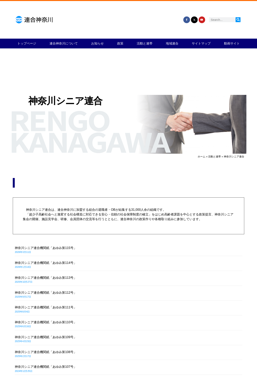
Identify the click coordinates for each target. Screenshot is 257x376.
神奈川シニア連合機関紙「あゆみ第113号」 (46, 277)
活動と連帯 (144, 43)
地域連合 (172, 43)
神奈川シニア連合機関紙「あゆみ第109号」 (46, 337)
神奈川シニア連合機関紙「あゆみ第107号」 (46, 366)
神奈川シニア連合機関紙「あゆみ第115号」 (46, 248)
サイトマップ (201, 43)
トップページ (26, 43)
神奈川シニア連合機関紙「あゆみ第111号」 (46, 307)
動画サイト (232, 43)
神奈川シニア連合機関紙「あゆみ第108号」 (46, 352)
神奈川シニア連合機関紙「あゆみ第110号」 (46, 322)
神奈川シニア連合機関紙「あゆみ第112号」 (46, 292)
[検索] (238, 19)
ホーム (201, 156)
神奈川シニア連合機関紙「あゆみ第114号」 (46, 262)
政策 (120, 43)
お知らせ (97, 43)
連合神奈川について (64, 43)
